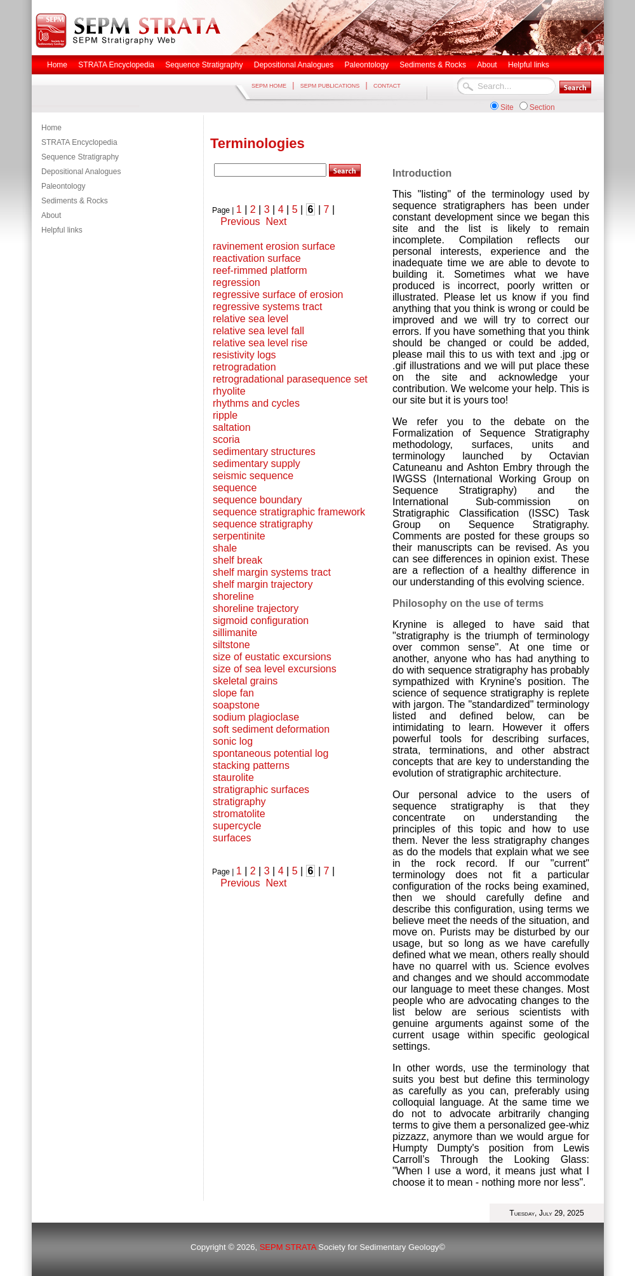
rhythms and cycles (256, 403)
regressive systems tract (267, 306)
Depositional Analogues (81, 171)
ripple (225, 415)
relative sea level (250, 318)
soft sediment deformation (271, 729)
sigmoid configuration (261, 620)
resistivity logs (244, 355)
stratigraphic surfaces (261, 789)
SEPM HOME (268, 86)
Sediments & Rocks (74, 200)
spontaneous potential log (270, 753)
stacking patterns (251, 765)
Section (542, 107)
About (51, 215)
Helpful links (62, 230)
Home (51, 127)
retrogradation (244, 367)
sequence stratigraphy (262, 524)
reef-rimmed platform (260, 270)
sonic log (233, 741)
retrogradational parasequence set (290, 379)
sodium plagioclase (256, 717)
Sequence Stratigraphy (80, 157)
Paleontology (63, 186)
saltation (232, 427)
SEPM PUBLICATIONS (329, 86)
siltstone (231, 644)
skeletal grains (245, 680)
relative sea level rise (260, 342)
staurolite (233, 777)
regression (236, 282)
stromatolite (239, 813)
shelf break (237, 560)
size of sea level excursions (275, 668)
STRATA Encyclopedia (79, 142)
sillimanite (235, 632)
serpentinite (239, 536)
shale (225, 548)
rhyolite (229, 391)
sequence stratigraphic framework (289, 511)
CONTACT (387, 86)
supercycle (237, 825)
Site (507, 107)
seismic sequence (253, 475)
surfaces (232, 837)
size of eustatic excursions (272, 656)
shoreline (233, 596)
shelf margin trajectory (262, 584)
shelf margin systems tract (272, 572)
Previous (240, 221)
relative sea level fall (258, 330)
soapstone (236, 705)
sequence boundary (257, 499)
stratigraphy (239, 801)
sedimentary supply (256, 463)
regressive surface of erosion (278, 294)
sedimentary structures (264, 451)
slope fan (233, 693)
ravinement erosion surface (274, 246)
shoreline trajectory (255, 608)
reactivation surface (257, 258)
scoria (226, 439)
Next (275, 221)
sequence (235, 487)
